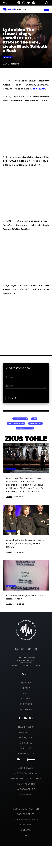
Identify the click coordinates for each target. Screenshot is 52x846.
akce (26, 693)
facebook (26, 704)
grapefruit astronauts (26, 778)
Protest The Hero (25, 428)
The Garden (39, 88)
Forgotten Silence (26, 819)
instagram (26, 709)
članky (26, 688)
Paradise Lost (35, 423)
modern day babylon (26, 773)
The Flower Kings (16, 423)
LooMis (6, 64)
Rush (34, 418)
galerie (26, 698)
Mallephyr (26, 794)
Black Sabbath (20, 418)
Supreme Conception (26, 808)
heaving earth (26, 783)
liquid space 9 (26, 768)
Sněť (26, 835)
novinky (26, 682)
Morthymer (26, 824)
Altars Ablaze (26, 789)
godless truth (26, 814)
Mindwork (26, 830)
